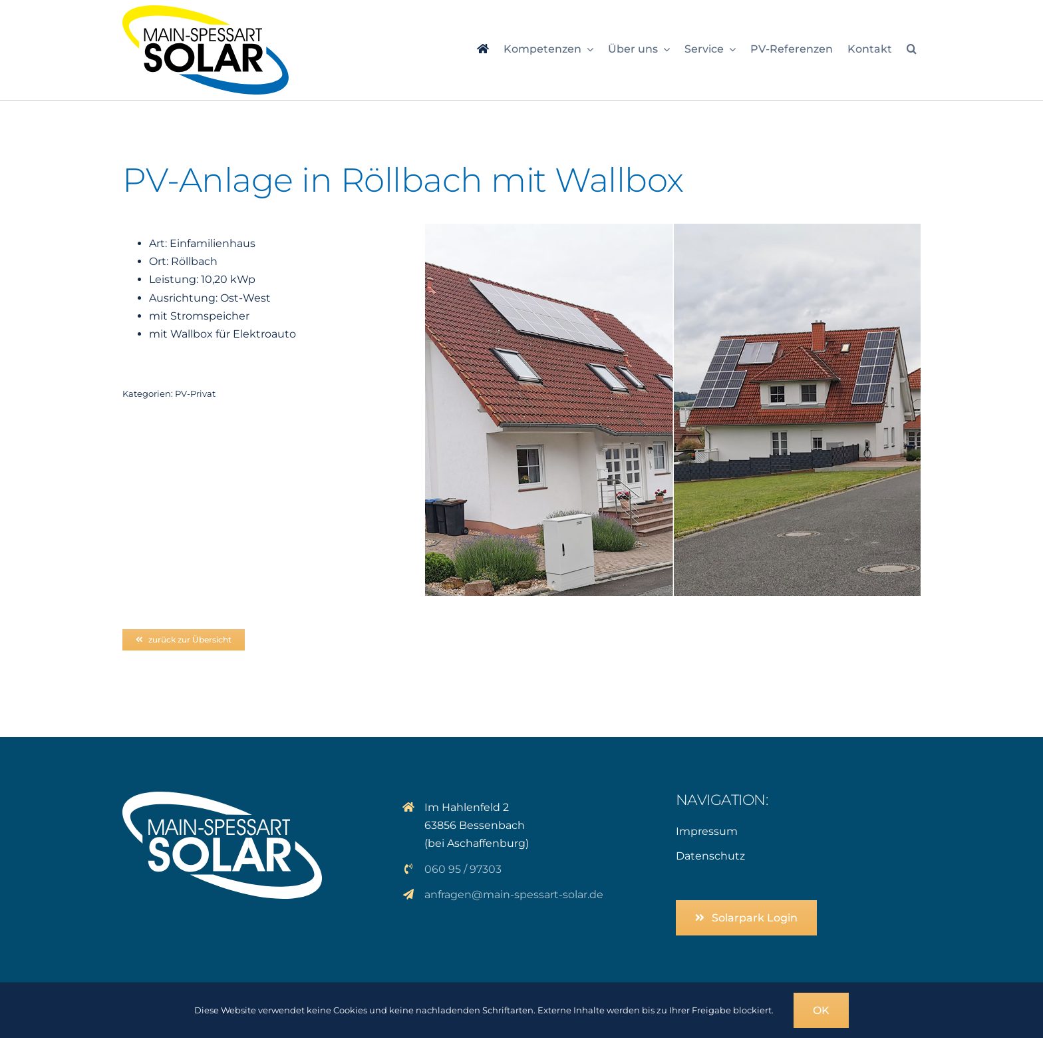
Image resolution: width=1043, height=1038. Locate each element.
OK (821, 1010)
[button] (912, 50)
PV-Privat (195, 393)
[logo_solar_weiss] (222, 796)
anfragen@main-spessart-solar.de (513, 894)
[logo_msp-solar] (205, 10)
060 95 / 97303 (463, 869)
